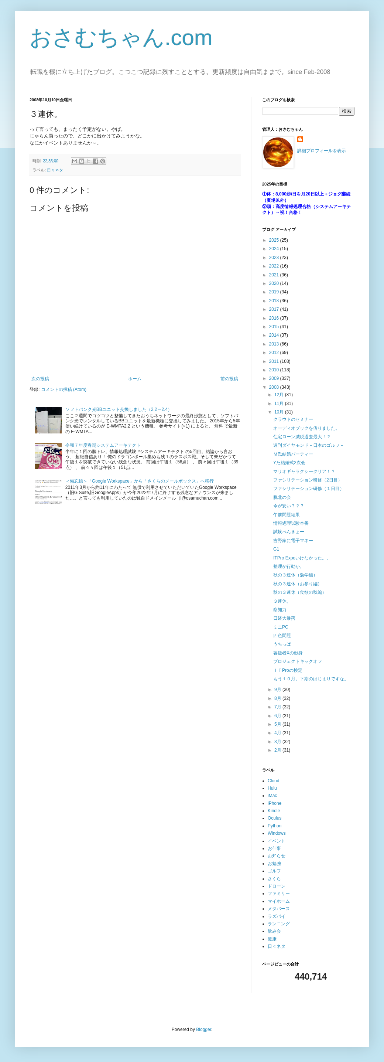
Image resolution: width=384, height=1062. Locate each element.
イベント (276, 841)
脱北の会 (282, 497)
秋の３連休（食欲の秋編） (299, 592)
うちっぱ (282, 644)
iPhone (274, 803)
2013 (274, 344)
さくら (274, 878)
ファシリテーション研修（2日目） (307, 480)
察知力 (280, 609)
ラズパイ (276, 916)
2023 (274, 257)
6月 (278, 715)
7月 (278, 706)
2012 (274, 352)
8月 (278, 698)
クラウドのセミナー (293, 419)
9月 (278, 689)
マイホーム (279, 901)
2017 (274, 309)
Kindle (274, 810)
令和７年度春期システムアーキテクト (103, 445)
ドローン (276, 886)
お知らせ (276, 855)
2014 (274, 335)
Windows (277, 833)
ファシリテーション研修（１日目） (308, 488)
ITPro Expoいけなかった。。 (302, 558)
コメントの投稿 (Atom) (63, 389)
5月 (278, 724)
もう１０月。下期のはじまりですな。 (311, 678)
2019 (274, 292)
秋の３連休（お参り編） (297, 583)
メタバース (279, 908)
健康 (272, 939)
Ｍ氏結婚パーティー (293, 454)
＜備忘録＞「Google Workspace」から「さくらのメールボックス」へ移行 (139, 481)
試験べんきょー (288, 531)
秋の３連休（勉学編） (295, 575)
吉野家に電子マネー (293, 540)
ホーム (134, 378)
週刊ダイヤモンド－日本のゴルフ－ (308, 445)
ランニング (279, 923)
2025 (274, 240)
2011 (274, 361)
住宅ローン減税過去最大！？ (302, 436)
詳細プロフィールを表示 (321, 150)
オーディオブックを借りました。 (306, 428)
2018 (274, 300)
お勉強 (274, 863)
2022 (274, 266)
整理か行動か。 (288, 566)
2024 (274, 248)
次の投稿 (40, 378)
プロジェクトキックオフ (297, 661)
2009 (274, 378)
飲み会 (274, 931)
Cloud (273, 780)
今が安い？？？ (288, 505)
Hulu (272, 788)
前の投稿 (229, 378)
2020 (274, 283)
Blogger (203, 1029)
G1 (276, 549)
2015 (274, 326)
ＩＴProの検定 (287, 670)
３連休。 (282, 601)
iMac (272, 795)
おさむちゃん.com (121, 37)
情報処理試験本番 (291, 523)
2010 (274, 369)
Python (274, 825)
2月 (278, 750)
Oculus (274, 818)
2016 (274, 318)
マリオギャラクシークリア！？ (304, 471)
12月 (279, 394)
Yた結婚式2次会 (289, 462)
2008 (274, 387)
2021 (274, 275)
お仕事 (274, 848)
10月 (279, 412)
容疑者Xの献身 (288, 653)
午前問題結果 (286, 514)
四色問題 (282, 635)
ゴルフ (274, 871)
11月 (279, 403)
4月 (278, 732)
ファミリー (279, 893)
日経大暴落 (284, 618)
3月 (278, 741)
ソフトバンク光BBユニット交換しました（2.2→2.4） (118, 409)
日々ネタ (55, 170)
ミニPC (280, 627)
